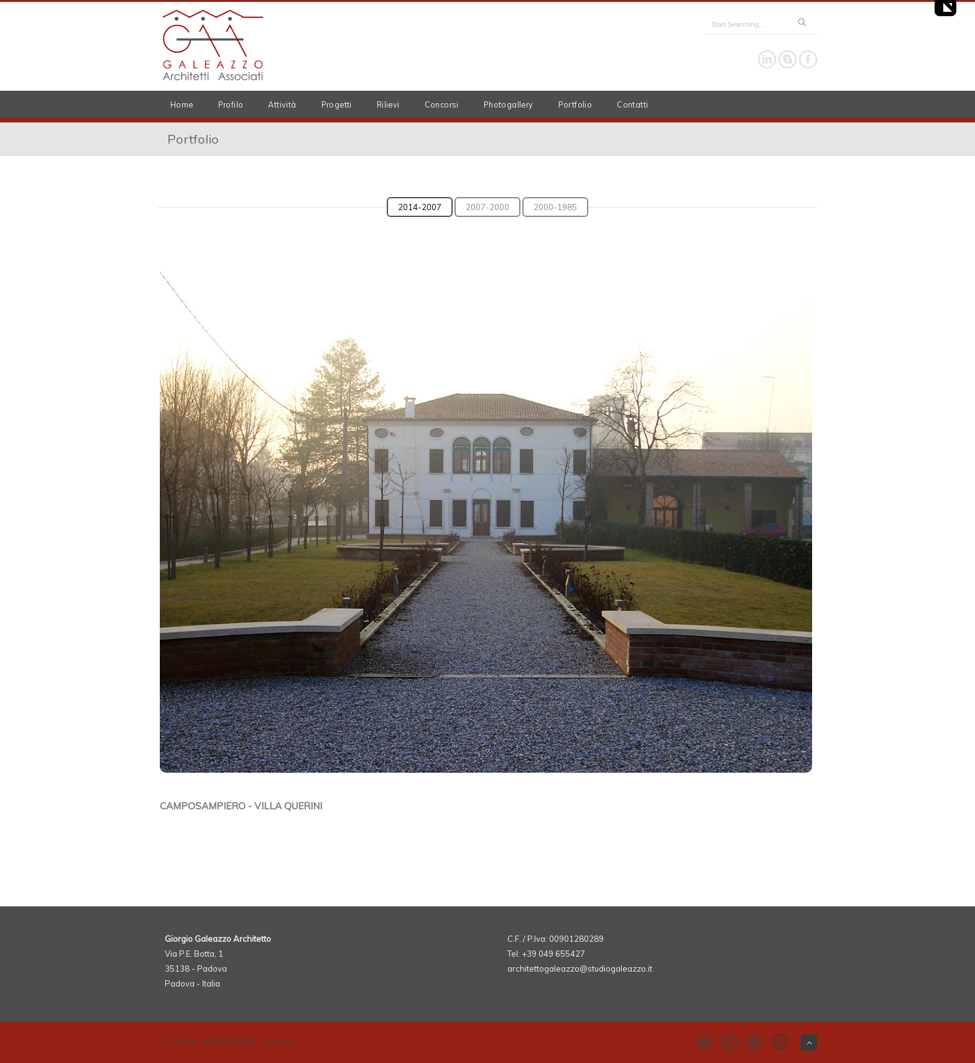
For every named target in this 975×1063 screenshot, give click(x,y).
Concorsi (442, 104)
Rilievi (388, 104)
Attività (282, 104)
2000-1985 (555, 207)
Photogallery (509, 104)
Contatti (632, 104)
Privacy (281, 1042)
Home (181, 104)
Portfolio (575, 104)
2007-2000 (487, 207)
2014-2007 (419, 207)
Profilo (231, 104)
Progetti (336, 104)
